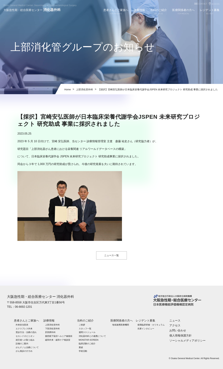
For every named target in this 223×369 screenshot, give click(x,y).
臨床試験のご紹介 (87, 343)
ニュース (174, 320)
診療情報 (139, 12)
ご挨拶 (82, 325)
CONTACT (202, 4)
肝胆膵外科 (50, 332)
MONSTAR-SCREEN (88, 340)
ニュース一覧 (111, 255)
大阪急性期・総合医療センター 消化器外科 (40, 297)
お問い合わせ (177, 330)
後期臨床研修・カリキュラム (151, 325)
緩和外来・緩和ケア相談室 (57, 340)
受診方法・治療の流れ (26, 332)
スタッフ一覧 (85, 328)
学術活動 (83, 351)
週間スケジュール (87, 332)
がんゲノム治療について (27, 347)
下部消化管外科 (52, 328)
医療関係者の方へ (183, 12)
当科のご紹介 (158, 12)
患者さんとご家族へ (116, 12)
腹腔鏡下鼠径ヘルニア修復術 (58, 336)
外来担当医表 (22, 325)
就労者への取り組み (25, 340)
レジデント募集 (210, 12)
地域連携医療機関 (120, 325)
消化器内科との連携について (92, 336)
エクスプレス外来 (24, 328)
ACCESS (216, 4)
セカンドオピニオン (25, 336)
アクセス (174, 325)
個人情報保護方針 (180, 335)
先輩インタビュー (145, 328)
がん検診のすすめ (24, 351)
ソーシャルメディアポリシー (187, 340)
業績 (81, 347)
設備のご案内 (22, 343)
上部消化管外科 (52, 325)
